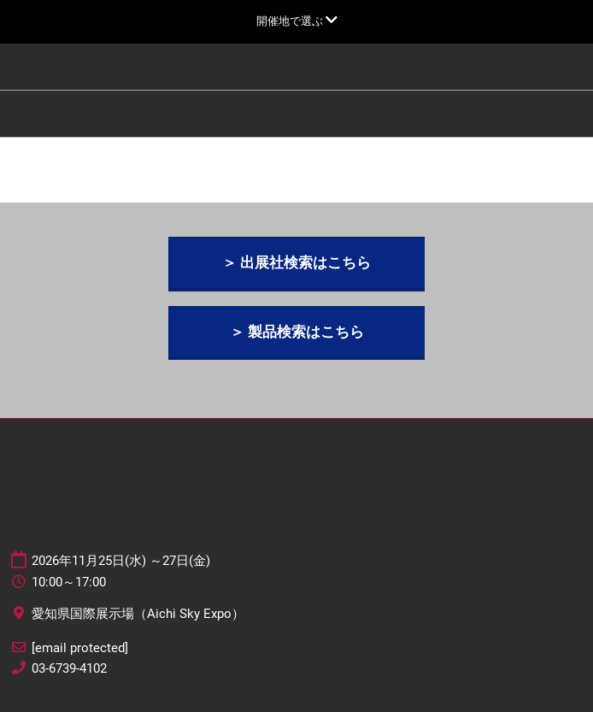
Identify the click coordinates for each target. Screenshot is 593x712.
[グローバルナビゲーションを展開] (297, 21)
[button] (296, 263)
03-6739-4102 (69, 668)
